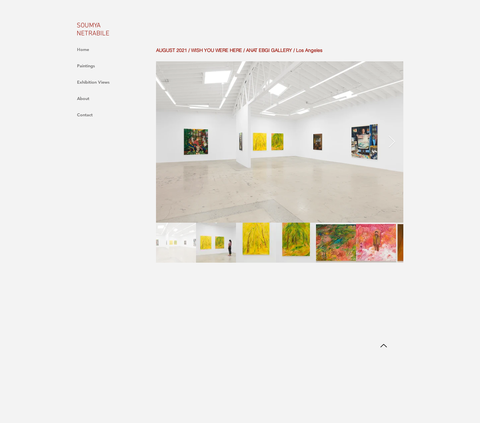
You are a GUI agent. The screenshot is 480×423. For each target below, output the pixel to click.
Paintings (86, 65)
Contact (85, 114)
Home (83, 49)
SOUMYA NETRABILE (93, 30)
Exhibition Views (93, 82)
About (83, 98)
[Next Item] (392, 142)
